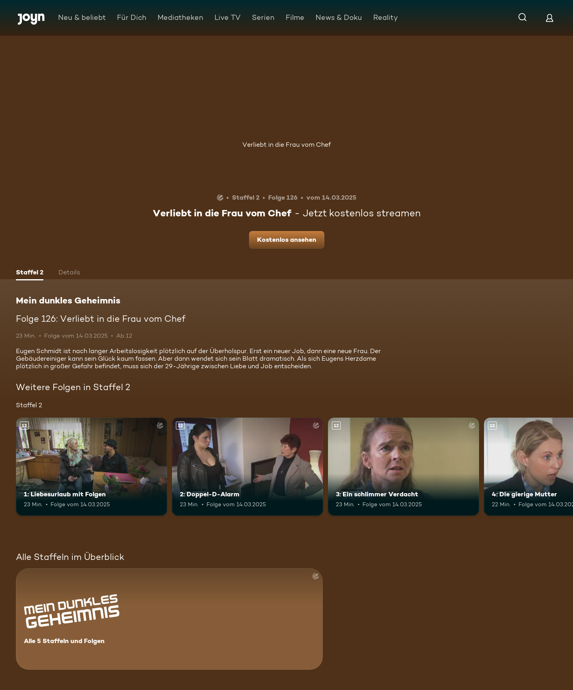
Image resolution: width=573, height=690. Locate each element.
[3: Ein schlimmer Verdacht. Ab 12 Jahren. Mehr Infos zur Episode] (403, 467)
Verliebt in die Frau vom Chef (286, 144)
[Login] (549, 18)
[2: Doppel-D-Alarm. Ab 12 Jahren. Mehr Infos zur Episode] (247, 467)
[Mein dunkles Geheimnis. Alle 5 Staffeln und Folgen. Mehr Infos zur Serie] (169, 619)
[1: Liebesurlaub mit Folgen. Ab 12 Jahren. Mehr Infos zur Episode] (91, 467)
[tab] (29, 273)
